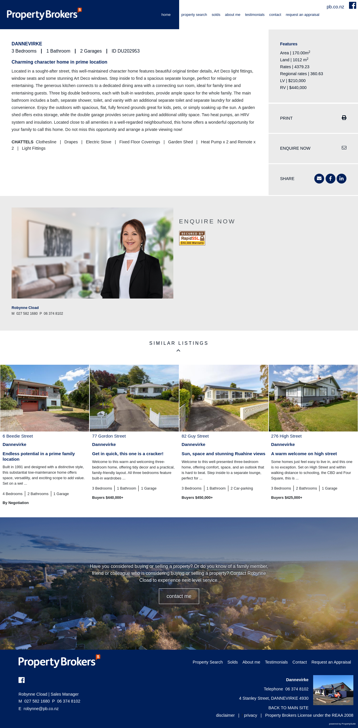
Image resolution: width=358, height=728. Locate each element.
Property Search (194, 14)
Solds (216, 14)
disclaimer (225, 715)
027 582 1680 (34, 701)
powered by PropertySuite (342, 724)
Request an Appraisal (303, 14)
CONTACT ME (178, 596)
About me (232, 14)
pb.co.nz (336, 6)
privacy (250, 715)
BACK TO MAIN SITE (288, 707)
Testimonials (255, 14)
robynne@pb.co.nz (41, 708)
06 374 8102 (66, 701)
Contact (275, 14)
